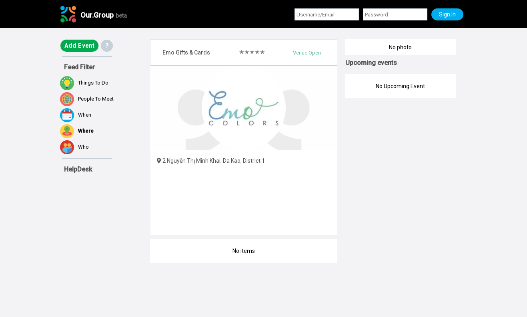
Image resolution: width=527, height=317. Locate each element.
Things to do (84, 83)
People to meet (87, 99)
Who (74, 147)
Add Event (79, 45)
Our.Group (103, 15)
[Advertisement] (100, 270)
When (75, 115)
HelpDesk (78, 169)
